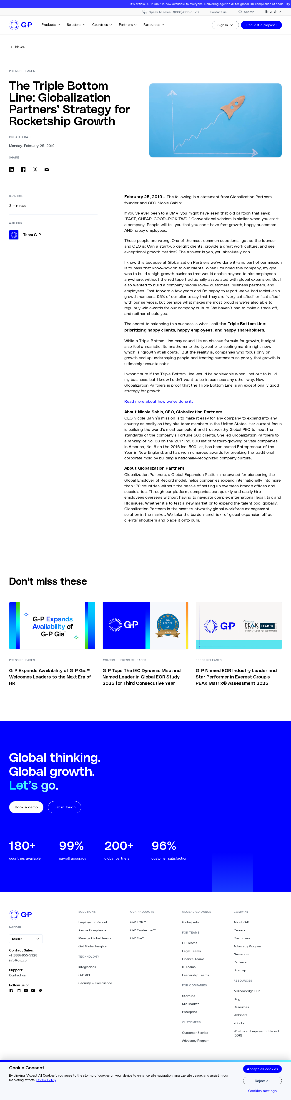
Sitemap (240, 970)
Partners (128, 25)
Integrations (87, 967)
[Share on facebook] (23, 169)
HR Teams (189, 943)
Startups (188, 996)
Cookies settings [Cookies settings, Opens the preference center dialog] (262, 1090)
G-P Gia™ (137, 938)
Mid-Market (190, 1004)
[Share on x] (35, 169)
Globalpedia (190, 922)
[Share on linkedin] (11, 169)
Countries (102, 25)
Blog (237, 999)
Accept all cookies (262, 1068)
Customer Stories (195, 1032)
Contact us (17, 975)
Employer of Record (92, 922)
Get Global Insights (92, 946)
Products (51, 25)
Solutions (76, 25)
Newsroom (241, 954)
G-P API (84, 975)
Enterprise (189, 1012)
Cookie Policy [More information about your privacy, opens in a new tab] (46, 1080)
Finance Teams (193, 959)
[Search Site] (246, 12)
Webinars (240, 1015)
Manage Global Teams (94, 938)
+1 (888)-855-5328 (23, 955)
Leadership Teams (195, 975)
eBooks (239, 1023)
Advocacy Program (195, 1040)
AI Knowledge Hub (247, 991)
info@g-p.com (19, 960)
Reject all (262, 1080)
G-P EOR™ (138, 922)
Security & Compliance (95, 983)
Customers (242, 938)
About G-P (241, 922)
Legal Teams (191, 951)
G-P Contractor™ (143, 930)
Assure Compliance (92, 930)
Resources (153, 25)
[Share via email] (47, 169)
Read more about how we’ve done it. (158, 401)
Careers (239, 930)
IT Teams (189, 967)
